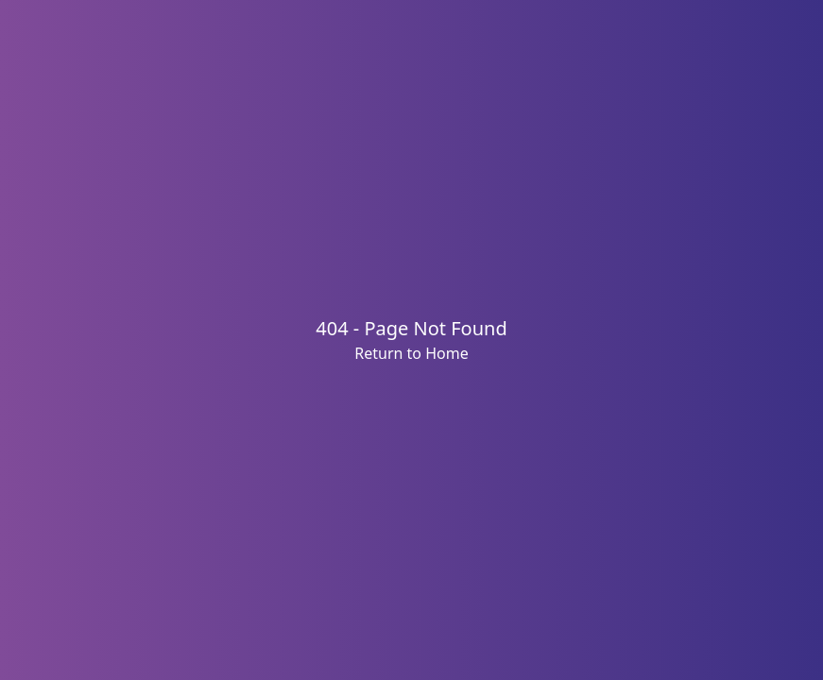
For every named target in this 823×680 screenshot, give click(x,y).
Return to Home (411, 353)
